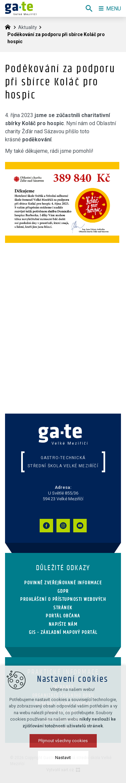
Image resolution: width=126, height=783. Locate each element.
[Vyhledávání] (89, 8)
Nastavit (63, 757)
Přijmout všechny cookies (63, 740)
